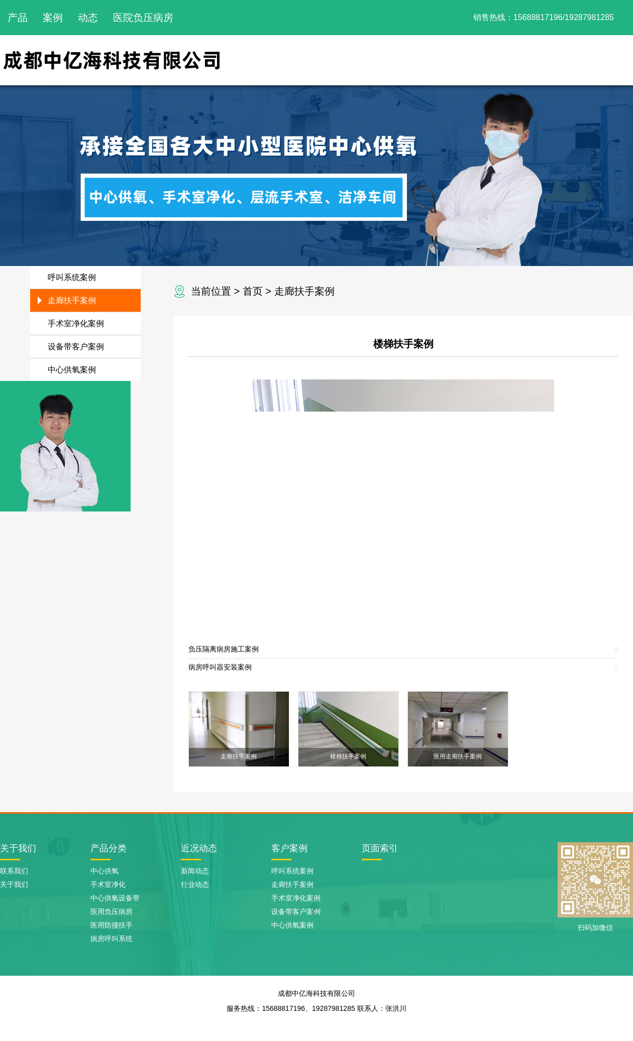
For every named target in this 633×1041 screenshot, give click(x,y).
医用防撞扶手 (111, 925)
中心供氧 (104, 871)
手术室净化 (108, 884)
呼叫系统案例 (72, 277)
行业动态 (195, 884)
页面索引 (380, 848)
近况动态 (199, 848)
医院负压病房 (143, 17)
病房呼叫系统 (111, 939)
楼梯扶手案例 (403, 343)
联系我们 (606, 60)
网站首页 (335, 60)
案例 (53, 17)
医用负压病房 (111, 911)
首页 (253, 291)
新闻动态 (552, 60)
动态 (88, 17)
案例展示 (497, 60)
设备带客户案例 (76, 346)
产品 (18, 17)
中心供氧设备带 (115, 898)
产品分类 (108, 848)
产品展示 (443, 60)
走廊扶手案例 (304, 291)
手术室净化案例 (76, 323)
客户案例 (289, 848)
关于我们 (389, 60)
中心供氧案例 (72, 369)
